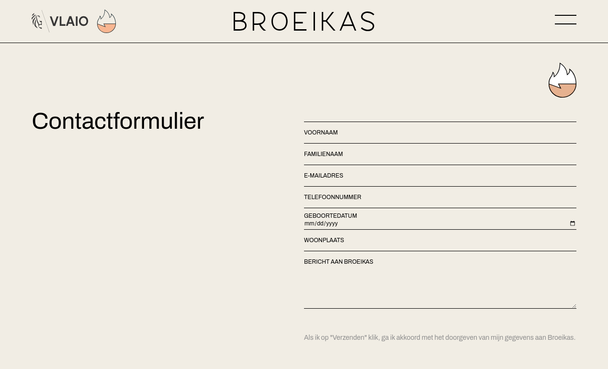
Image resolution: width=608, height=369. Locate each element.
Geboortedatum (330, 216)
